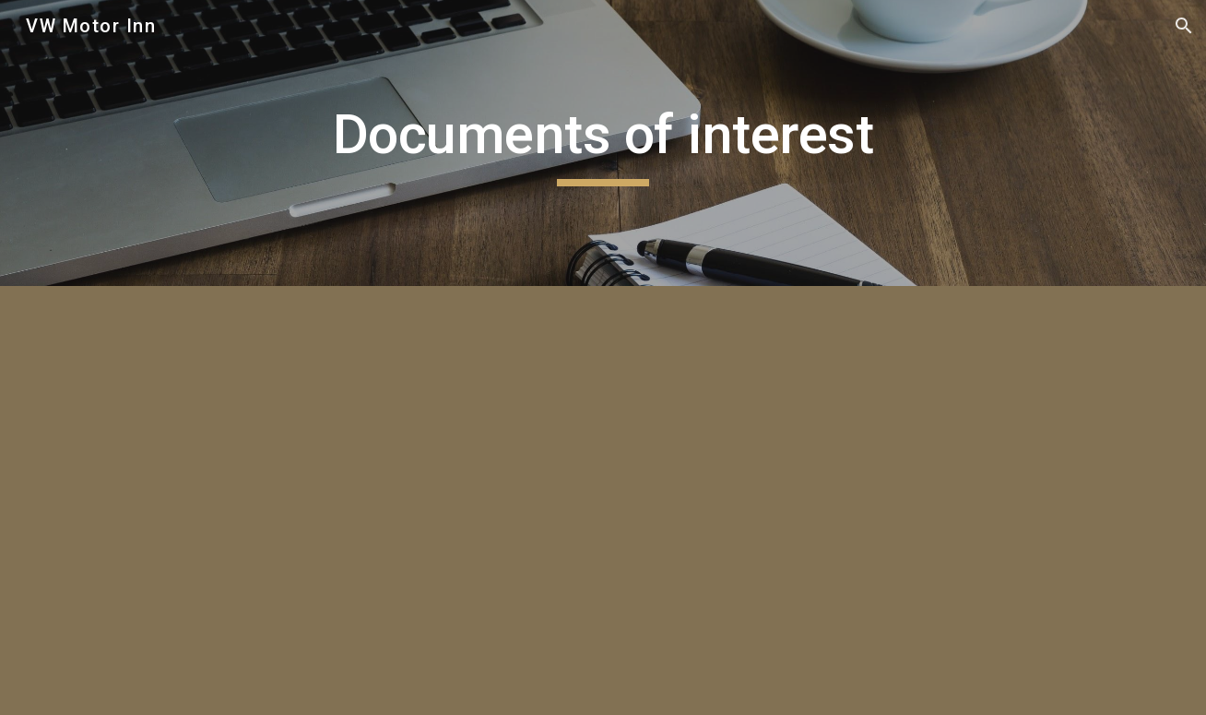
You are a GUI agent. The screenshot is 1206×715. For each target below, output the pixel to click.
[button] (1184, 26)
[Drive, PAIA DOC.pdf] (330, 500)
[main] (603, 143)
